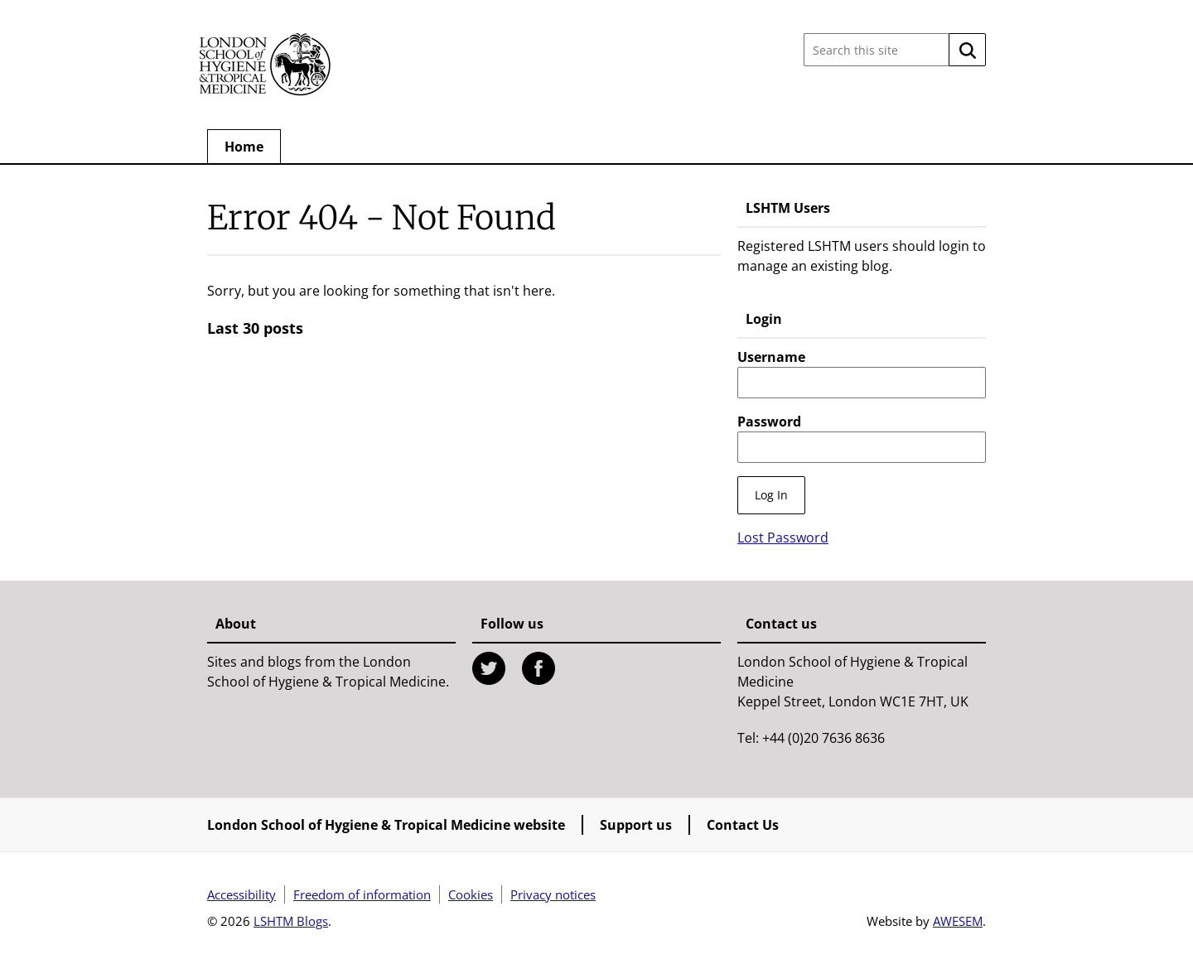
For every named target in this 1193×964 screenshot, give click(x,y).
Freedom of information (362, 894)
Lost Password (782, 537)
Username (771, 357)
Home (244, 146)
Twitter (488, 668)
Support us (636, 825)
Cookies (470, 894)
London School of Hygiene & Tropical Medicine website (386, 825)
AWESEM (958, 921)
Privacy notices (553, 894)
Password (769, 421)
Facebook (538, 668)
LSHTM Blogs (291, 921)
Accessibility (241, 894)
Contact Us (743, 825)
